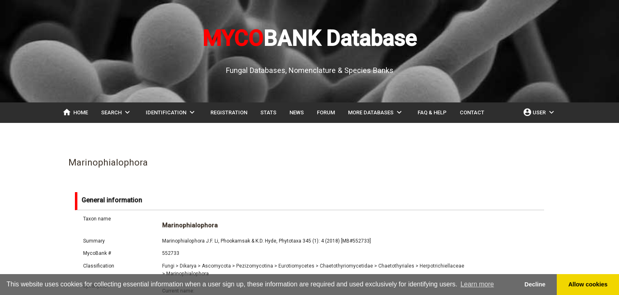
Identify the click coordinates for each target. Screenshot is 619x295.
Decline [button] (534, 284)
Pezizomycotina (256, 266)
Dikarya (190, 266)
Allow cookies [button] (588, 284)
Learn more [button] (477, 284)
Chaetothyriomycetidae (348, 266)
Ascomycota (218, 266)
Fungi (170, 266)
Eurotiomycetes (298, 266)
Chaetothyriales (398, 266)
